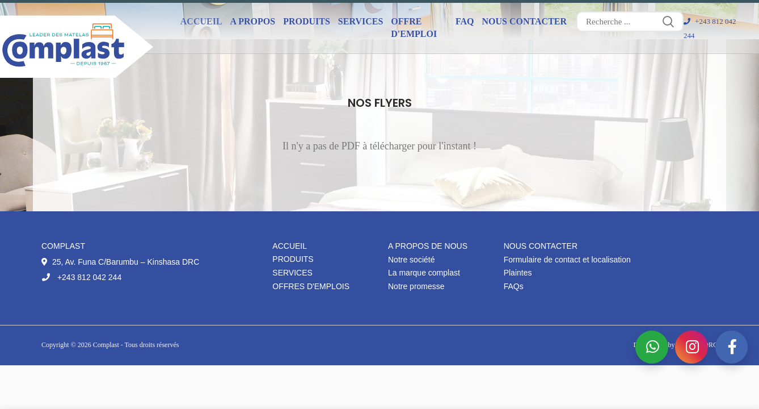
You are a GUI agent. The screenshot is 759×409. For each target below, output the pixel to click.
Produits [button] (306, 21)
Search (668, 21)
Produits (292, 259)
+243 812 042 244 (81, 277)
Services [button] (360, 21)
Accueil (201, 21)
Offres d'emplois (310, 286)
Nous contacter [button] (524, 21)
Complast (107, 345)
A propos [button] (253, 21)
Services (292, 272)
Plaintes (518, 272)
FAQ (465, 21)
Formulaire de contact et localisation (567, 259)
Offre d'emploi (414, 27)
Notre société (411, 259)
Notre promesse (416, 286)
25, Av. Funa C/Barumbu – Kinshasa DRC (120, 261)
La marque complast (424, 272)
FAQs (514, 286)
